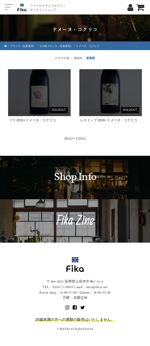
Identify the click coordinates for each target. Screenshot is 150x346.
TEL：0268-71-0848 (57, 287)
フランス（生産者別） (23, 46)
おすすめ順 (62, 58)
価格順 (78, 58)
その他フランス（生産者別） (56, 46)
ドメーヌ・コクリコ (87, 46)
